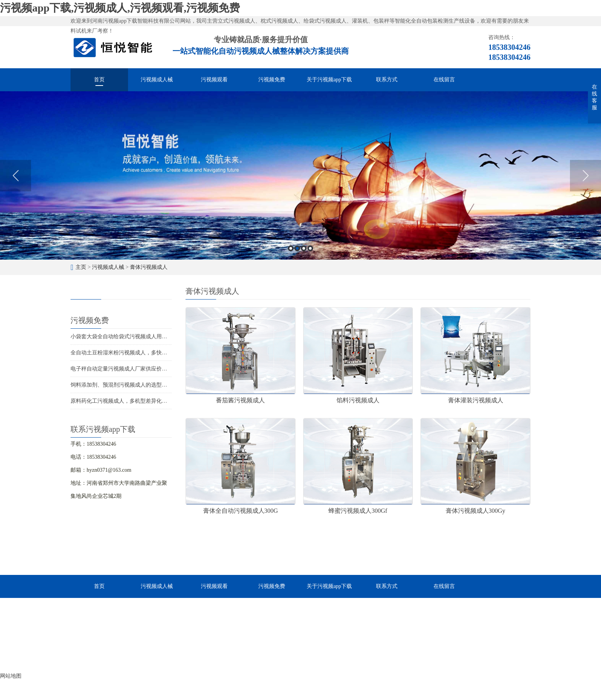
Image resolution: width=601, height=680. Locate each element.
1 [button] (290, 248)
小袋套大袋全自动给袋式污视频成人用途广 (121, 336)
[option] (300, 175)
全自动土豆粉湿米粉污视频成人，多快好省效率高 (130, 353)
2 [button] (297, 248)
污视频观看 (214, 79)
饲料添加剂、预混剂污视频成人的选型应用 (121, 385)
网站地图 (10, 676)
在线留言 (444, 79)
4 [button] (310, 248)
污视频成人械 (157, 79)
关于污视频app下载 (329, 79)
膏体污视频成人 (148, 267)
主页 (81, 267)
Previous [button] (15, 175)
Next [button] (585, 175)
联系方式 (386, 79)
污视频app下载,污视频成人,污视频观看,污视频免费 (120, 8)
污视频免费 (271, 79)
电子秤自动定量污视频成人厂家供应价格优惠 (124, 369)
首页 (99, 79)
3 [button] (303, 248)
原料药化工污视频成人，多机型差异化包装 (121, 401)
